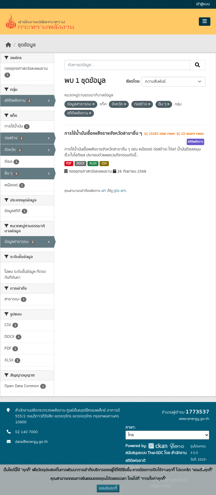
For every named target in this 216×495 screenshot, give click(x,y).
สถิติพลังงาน (195, 142)
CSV (104, 163)
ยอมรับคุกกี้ (108, 488)
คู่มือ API (119, 190)
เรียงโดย (132, 81)
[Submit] (198, 65)
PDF (68, 163)
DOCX (80, 163)
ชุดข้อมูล (26, 45)
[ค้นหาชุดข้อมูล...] (127, 65)
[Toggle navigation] (204, 21)
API (103, 190)
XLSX (93, 163)
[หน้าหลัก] (8, 45)
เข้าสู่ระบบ (203, 4)
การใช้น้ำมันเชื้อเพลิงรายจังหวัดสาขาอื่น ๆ (103, 133)
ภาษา (129, 427)
